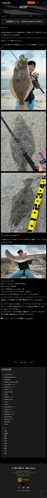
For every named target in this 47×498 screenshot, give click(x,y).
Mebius (6, 394)
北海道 (6, 433)
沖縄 (5, 431)
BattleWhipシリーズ (9, 414)
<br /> (23, 337)
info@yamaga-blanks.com (23, 474)
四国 (5, 448)
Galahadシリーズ (8, 419)
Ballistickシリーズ (23, 16)
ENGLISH (38, 2)
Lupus (5, 402)
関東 (5, 438)
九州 (5, 450)
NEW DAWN (7, 379)
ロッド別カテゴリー (13, 16)
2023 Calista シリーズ (9, 384)
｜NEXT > (31, 362)
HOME (2, 16)
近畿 (5, 443)
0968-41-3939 (19, 472)
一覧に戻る (23, 362)
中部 (5, 441)
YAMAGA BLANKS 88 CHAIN (11, 382)
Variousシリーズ (8, 409)
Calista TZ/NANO (8, 392)
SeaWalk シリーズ (8, 411)
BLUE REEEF (7, 421)
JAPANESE (31, 2)
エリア (5, 428)
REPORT (6, 16)
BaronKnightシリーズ (9, 407)
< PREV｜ (16, 362)
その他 (6, 424)
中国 (5, 445)
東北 (5, 436)
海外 (5, 453)
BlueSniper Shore (8, 399)
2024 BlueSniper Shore (10, 377)
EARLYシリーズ (8, 389)
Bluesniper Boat (8, 416)
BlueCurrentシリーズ (9, 387)
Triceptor (6, 404)
